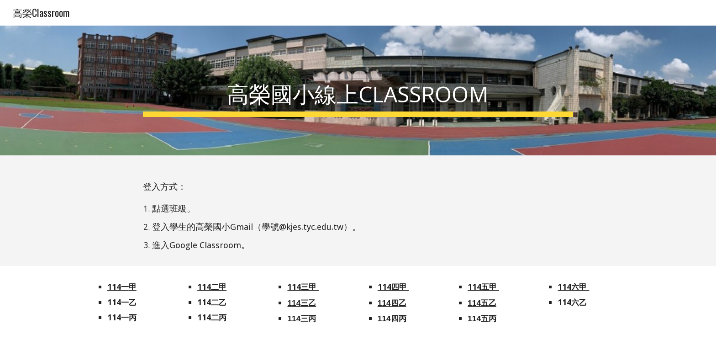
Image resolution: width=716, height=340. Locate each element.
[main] (357, 90)
